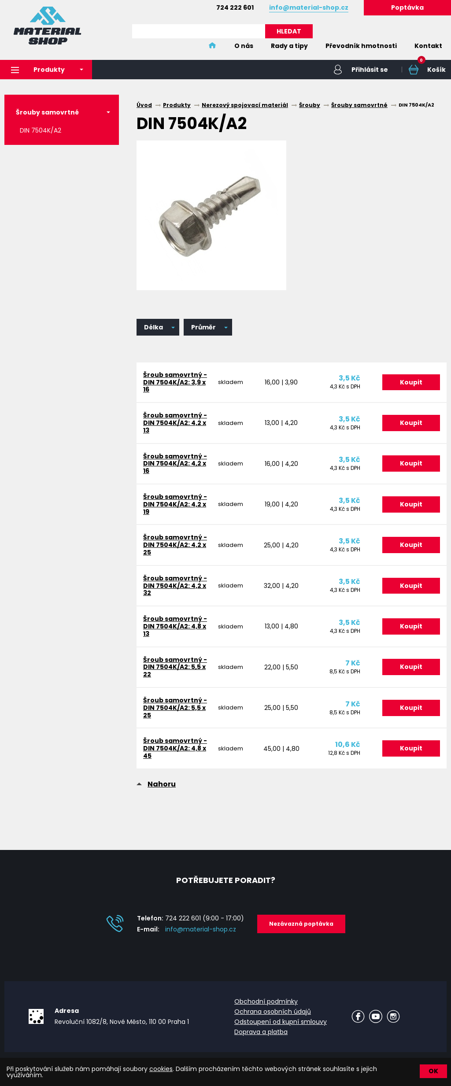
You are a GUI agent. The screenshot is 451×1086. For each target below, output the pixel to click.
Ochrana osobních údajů (272, 1011)
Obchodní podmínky (266, 1001)
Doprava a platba (261, 1031)
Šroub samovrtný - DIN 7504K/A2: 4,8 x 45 (175, 748)
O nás (243, 45)
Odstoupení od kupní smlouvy (280, 1021)
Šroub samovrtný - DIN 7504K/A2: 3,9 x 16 (175, 382)
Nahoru (162, 784)
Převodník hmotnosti (361, 45)
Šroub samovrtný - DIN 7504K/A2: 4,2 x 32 (175, 586)
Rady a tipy (289, 45)
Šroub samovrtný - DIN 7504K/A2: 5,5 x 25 (175, 708)
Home (212, 46)
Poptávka (407, 7)
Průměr (203, 327)
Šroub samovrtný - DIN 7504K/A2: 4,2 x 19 (175, 504)
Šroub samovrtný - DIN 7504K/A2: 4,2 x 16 (175, 464)
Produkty (38, 69)
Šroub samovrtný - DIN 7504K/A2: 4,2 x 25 (175, 545)
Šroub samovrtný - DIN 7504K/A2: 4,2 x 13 (175, 423)
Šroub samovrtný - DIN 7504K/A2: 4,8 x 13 (175, 626)
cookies (161, 1068)
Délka (153, 327)
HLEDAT (289, 31)
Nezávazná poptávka (301, 923)
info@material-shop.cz (200, 929)
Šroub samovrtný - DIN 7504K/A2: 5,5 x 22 (175, 667)
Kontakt (428, 45)
